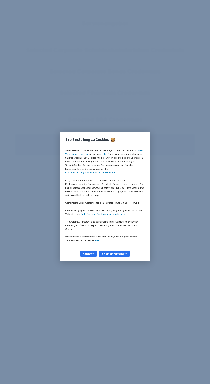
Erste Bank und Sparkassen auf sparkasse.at (103, 214)
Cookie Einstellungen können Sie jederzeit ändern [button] (90, 172)
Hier (105, 154)
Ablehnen (88, 253)
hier (97, 240)
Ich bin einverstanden (114, 253)
